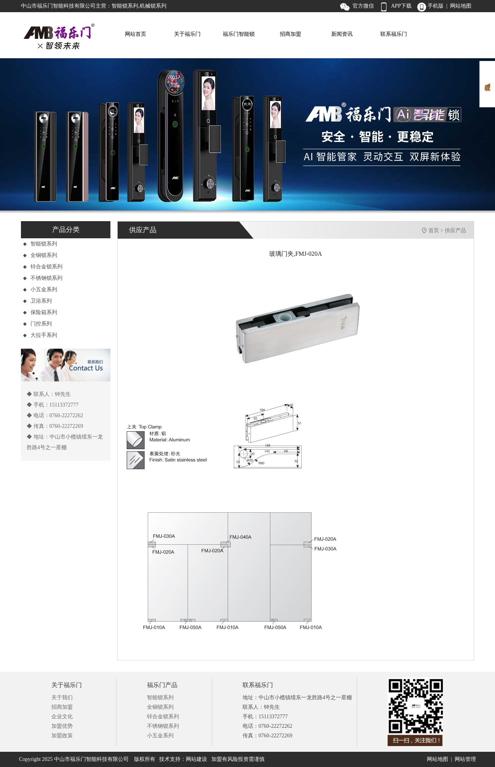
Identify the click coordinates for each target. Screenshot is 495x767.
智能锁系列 (40, 244)
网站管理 (465, 759)
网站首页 (135, 34)
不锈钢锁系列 (42, 278)
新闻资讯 (342, 34)
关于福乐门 (187, 34)
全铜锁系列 (40, 255)
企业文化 (62, 716)
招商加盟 (290, 34)
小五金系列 (40, 289)
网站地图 (437, 759)
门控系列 (37, 324)
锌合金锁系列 (42, 266)
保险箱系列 (40, 312)
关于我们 (62, 697)
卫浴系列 (37, 301)
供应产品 (455, 230)
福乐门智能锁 (239, 34)
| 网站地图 (459, 6)
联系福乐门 (393, 34)
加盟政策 (62, 735)
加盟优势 (62, 726)
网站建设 (196, 759)
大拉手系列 (40, 335)
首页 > (436, 230)
